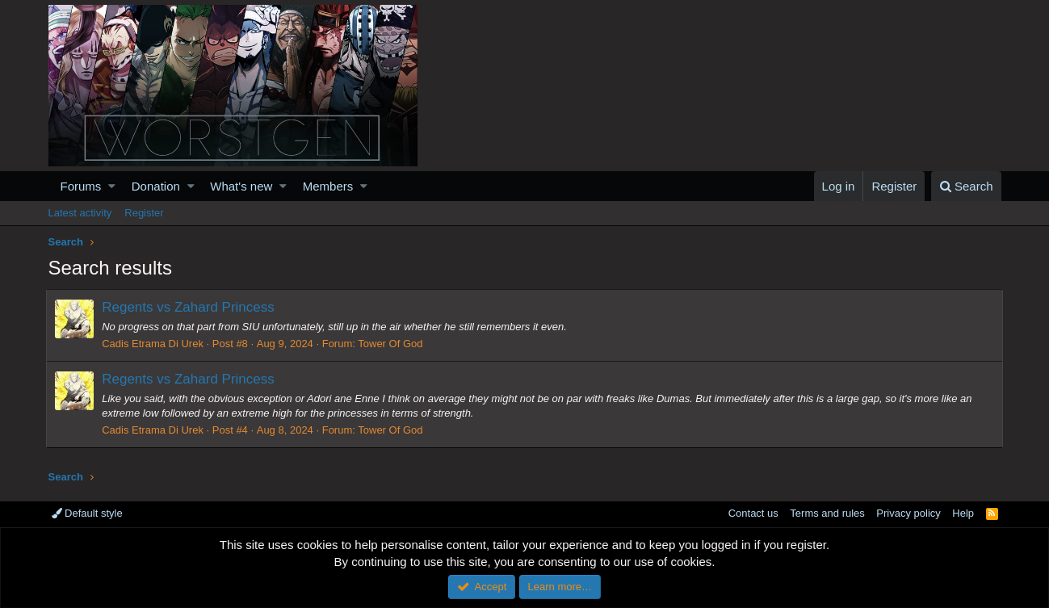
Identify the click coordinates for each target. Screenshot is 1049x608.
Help (963, 513)
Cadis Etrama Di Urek (155, 344)
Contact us (753, 513)
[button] (112, 186)
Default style (87, 513)
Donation (156, 186)
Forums (81, 186)
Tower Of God (392, 344)
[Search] (966, 186)
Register (143, 213)
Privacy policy (908, 513)
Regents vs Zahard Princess (190, 307)
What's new (241, 186)
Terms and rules (827, 513)
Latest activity (80, 213)
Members (328, 186)
